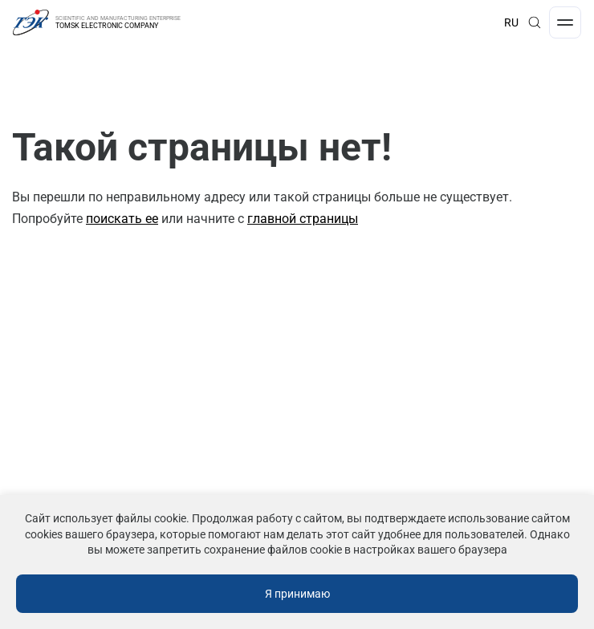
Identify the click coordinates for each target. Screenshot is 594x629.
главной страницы (302, 218)
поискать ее (122, 218)
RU (511, 22)
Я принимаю (297, 593)
